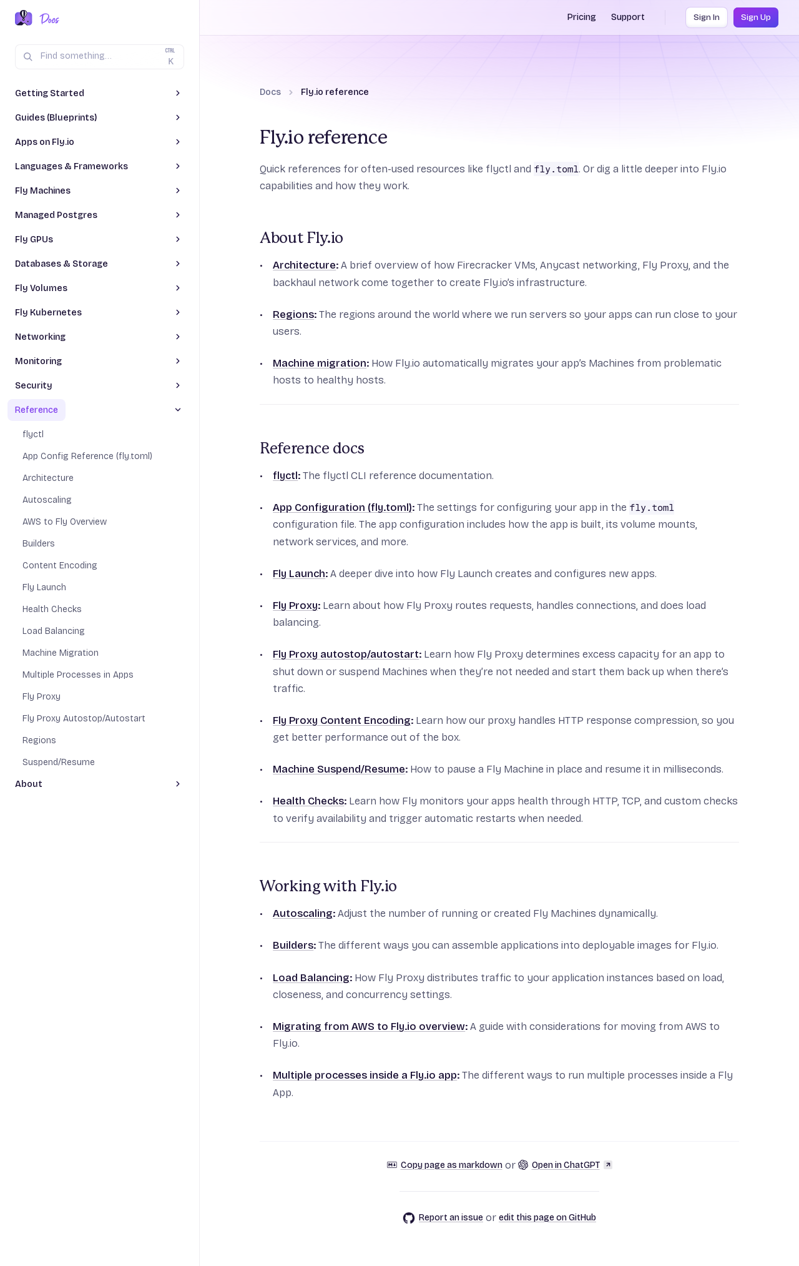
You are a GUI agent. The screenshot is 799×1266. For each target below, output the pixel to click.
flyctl (285, 475)
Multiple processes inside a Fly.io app (365, 1075)
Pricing (581, 17)
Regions (293, 314)
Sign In (707, 17)
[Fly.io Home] (23, 18)
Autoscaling (303, 913)
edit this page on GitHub (547, 1217)
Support (628, 17)
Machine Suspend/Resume (339, 769)
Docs (270, 92)
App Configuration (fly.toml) (342, 507)
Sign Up (756, 17)
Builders (293, 945)
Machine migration (319, 363)
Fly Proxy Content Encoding (342, 720)
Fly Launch (299, 573)
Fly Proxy (295, 605)
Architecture (304, 265)
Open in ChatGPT (565, 1165)
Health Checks (308, 801)
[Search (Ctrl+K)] (99, 56)
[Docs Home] (47, 18)
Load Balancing (311, 977)
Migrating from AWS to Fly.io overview (369, 1026)
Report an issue (443, 1218)
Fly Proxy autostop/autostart (346, 654)
